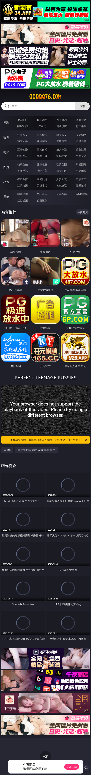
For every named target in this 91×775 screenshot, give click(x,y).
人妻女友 (61, 179)
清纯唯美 (42, 170)
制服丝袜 (22, 156)
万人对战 (61, 120)
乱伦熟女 (61, 156)
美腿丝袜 (22, 170)
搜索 (82, 106)
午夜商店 (42, 194)
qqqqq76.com (45, 96)
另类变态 (81, 156)
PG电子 (22, 120)
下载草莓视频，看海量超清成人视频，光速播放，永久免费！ (49, 440)
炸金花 (42, 126)
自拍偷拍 (42, 134)
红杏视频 (22, 200)
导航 (6, 197)
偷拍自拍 (42, 149)
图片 (6, 167)
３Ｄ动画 (81, 134)
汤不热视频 (81, 194)
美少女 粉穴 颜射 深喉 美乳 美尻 (36, 450)
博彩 (6, 122)
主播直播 (61, 141)
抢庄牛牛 (81, 126)
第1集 (7, 450)
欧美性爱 (81, 149)
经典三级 (42, 156)
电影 (6, 152)
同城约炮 (22, 194)
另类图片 (81, 170)
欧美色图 (61, 164)
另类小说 (42, 185)
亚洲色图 (42, 164)
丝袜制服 (42, 141)
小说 (6, 182)
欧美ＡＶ (61, 134)
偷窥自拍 (22, 164)
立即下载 (71, 767)
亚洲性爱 (22, 149)
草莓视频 (61, 194)
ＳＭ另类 (81, 141)
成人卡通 (61, 149)
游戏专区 (81, 120)
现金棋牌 (61, 126)
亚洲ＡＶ (22, 134)
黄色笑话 (61, 185)
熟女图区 (61, 170)
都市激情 (22, 179)
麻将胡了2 (22, 126)
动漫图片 (81, 164)
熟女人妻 (22, 141)
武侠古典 (81, 179)
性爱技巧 (81, 185)
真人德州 (42, 120)
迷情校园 (22, 185)
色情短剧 (42, 200)
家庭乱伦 (42, 179)
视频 (6, 137)
